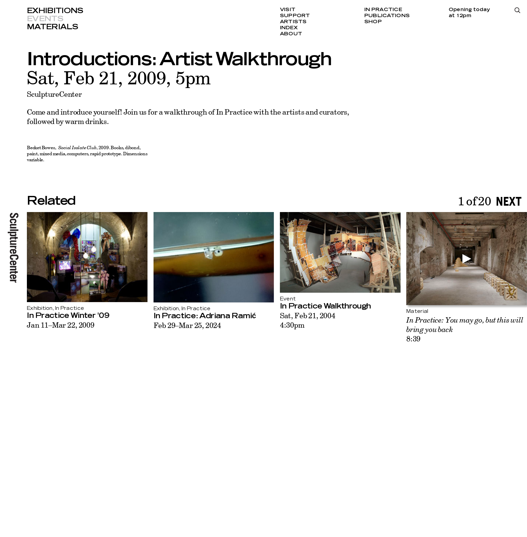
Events (45, 19)
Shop (373, 21)
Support (295, 15)
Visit (287, 9)
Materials (52, 27)
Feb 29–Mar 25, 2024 (187, 325)
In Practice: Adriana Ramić (205, 316)
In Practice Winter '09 (68, 315)
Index (289, 28)
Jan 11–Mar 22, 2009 (60, 325)
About (291, 34)
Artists (293, 21)
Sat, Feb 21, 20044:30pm (307, 320)
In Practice (383, 9)
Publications (387, 15)
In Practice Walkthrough (325, 306)
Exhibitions (55, 10)
